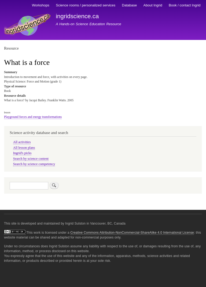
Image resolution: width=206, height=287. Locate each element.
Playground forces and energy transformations (33, 117)
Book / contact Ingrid (185, 5)
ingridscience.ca (77, 16)
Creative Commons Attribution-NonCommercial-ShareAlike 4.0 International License (132, 232)
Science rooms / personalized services (85, 5)
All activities (22, 142)
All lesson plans (24, 148)
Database (129, 5)
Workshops (40, 5)
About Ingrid (153, 5)
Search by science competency (34, 164)
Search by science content (31, 159)
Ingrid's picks (22, 153)
